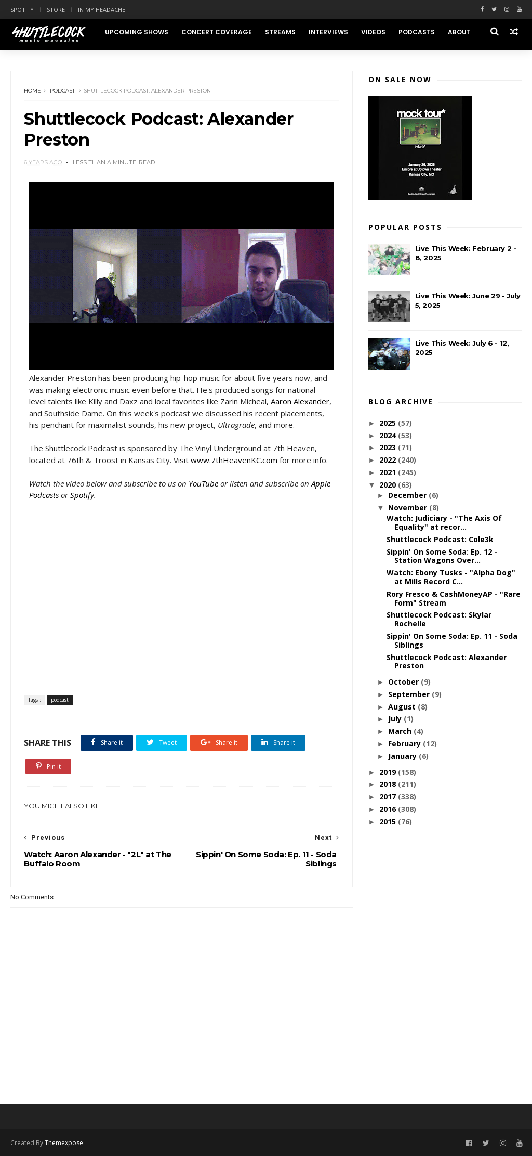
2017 (388, 797)
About (459, 32)
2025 (388, 423)
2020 (388, 485)
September (410, 694)
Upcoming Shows (136, 32)
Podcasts (416, 32)
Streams (280, 32)
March (401, 731)
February (405, 743)
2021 (388, 472)
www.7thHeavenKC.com (234, 460)
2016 (388, 809)
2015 (388, 821)
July (396, 719)
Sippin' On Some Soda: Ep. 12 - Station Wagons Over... (442, 556)
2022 (388, 460)
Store (56, 10)
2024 (388, 435)
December (408, 495)
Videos (373, 32)
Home (32, 90)
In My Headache (101, 10)
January (403, 756)
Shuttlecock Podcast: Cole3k (440, 539)
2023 (388, 447)
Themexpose (64, 1142)
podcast (62, 90)
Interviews (328, 32)
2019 (388, 772)
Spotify (22, 10)
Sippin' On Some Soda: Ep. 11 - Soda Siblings (452, 640)
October (404, 682)
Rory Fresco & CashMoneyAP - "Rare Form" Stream (454, 598)
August (403, 707)
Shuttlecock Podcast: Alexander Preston (447, 661)
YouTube (203, 483)
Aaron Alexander (300, 401)
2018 (388, 784)
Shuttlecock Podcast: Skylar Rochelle (439, 619)
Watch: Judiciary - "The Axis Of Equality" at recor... (444, 522)
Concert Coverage (216, 32)
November (408, 508)
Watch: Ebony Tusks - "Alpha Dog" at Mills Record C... (451, 577)
